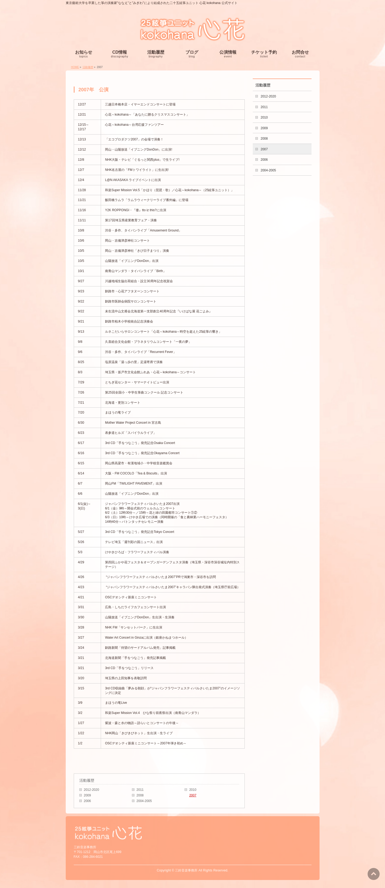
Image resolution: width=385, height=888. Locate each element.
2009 (87, 795)
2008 (140, 795)
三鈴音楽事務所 (186, 870)
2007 (192, 795)
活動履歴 (86, 780)
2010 (192, 790)
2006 (87, 801)
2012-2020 (91, 790)
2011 (140, 790)
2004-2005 (144, 801)
